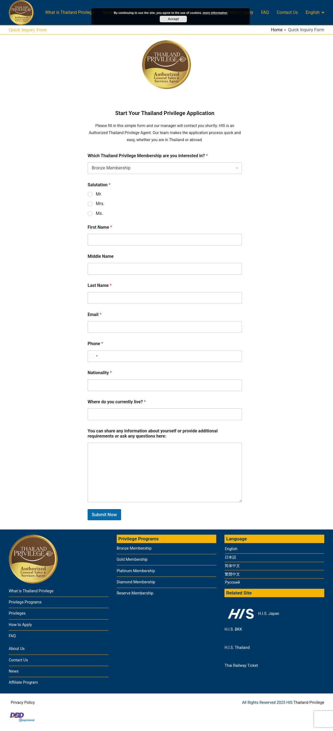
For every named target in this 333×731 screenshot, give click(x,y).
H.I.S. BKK (233, 629)
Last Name (100, 285)
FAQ (265, 12)
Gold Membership (132, 559)
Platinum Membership (136, 571)
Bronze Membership (134, 548)
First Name (100, 227)
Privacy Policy (23, 702)
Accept (173, 19)
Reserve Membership (135, 593)
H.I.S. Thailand (237, 647)
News (13, 671)
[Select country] (94, 356)
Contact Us (287, 12)
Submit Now (104, 514)
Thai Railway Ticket (241, 665)
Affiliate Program (23, 682)
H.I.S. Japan (251, 613)
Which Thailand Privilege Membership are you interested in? (148, 155)
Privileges (17, 613)
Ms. (99, 213)
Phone (95, 343)
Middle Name (100, 256)
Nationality (100, 372)
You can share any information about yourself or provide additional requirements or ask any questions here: (153, 433)
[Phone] (165, 356)
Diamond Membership (136, 582)
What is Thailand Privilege (69, 12)
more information (215, 12)
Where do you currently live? (117, 401)
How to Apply (20, 624)
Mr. (99, 194)
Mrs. (100, 203)
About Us (17, 648)
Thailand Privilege (308, 702)
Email (94, 314)
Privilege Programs (25, 602)
